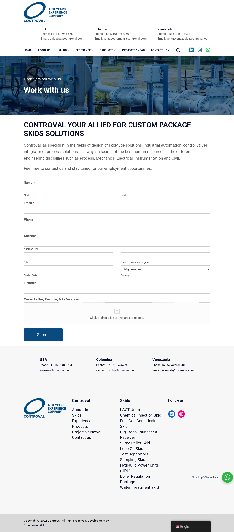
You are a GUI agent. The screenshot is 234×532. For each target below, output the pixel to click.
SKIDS (64, 50)
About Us (80, 409)
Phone (29, 219)
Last (123, 195)
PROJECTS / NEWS (133, 50)
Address (30, 236)
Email (29, 203)
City (26, 262)
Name (29, 183)
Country (125, 275)
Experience (81, 420)
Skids (77, 415)
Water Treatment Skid (139, 487)
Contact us (81, 437)
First (26, 195)
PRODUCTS (108, 50)
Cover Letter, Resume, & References (53, 299)
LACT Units (130, 409)
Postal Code (30, 275)
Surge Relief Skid (135, 443)
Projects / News (86, 432)
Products (80, 426)
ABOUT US (45, 50)
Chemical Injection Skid (140, 415)
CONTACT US (160, 50)
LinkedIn (30, 283)
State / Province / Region (135, 262)
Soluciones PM (34, 525)
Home (27, 50)
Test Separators (134, 454)
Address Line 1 (32, 248)
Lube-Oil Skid (131, 448)
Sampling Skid (132, 459)
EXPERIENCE (84, 50)
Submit (43, 334)
